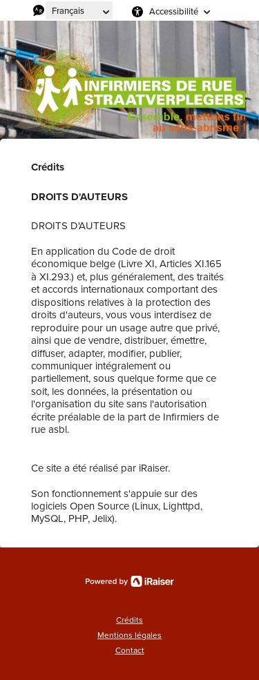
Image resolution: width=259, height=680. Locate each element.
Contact (129, 650)
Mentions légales (129, 635)
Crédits (129, 620)
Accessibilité (173, 11)
